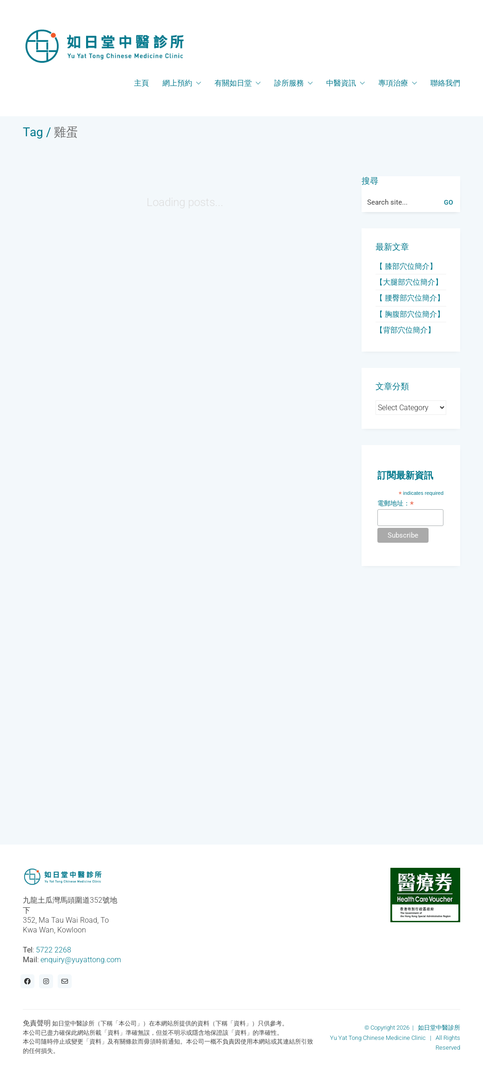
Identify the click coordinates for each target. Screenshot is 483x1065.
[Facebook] (27, 981)
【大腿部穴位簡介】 (409, 282)
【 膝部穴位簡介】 (406, 266)
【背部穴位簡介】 (405, 330)
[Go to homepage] (104, 46)
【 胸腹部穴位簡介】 (410, 314)
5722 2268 (53, 949)
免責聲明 (37, 1023)
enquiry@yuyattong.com (80, 959)
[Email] (65, 981)
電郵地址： (395, 503)
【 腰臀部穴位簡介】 (410, 297)
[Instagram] (46, 981)
